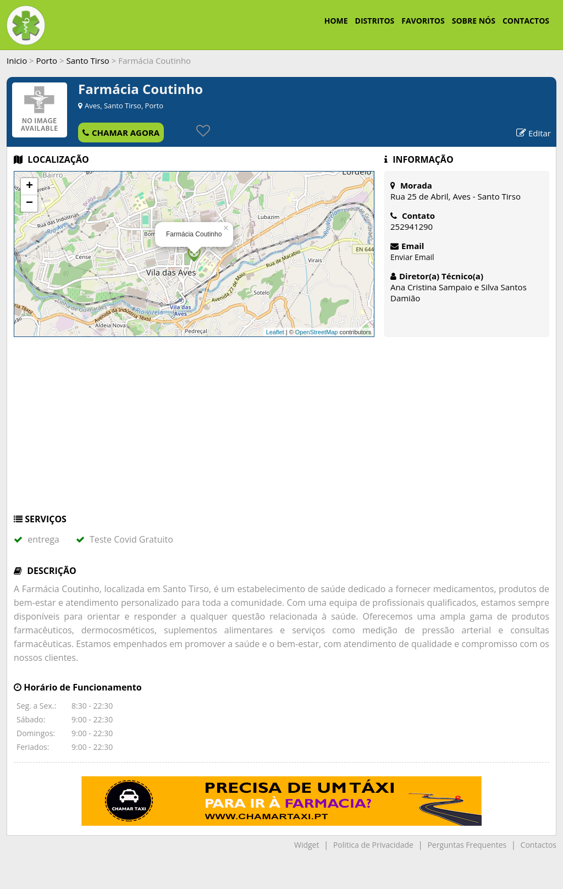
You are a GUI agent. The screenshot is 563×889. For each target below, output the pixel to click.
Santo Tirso (87, 60)
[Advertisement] (281, 430)
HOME (336, 20)
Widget (306, 845)
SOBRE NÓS (473, 20)
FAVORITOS (422, 20)
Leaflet (275, 332)
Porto (47, 60)
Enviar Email (412, 257)
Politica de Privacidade (373, 845)
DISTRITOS (375, 20)
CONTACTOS (526, 20)
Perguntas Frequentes (466, 845)
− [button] (29, 203)
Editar (533, 133)
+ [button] (29, 186)
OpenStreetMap (316, 332)
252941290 (411, 226)
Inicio (17, 60)
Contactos (538, 845)
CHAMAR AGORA (120, 132)
